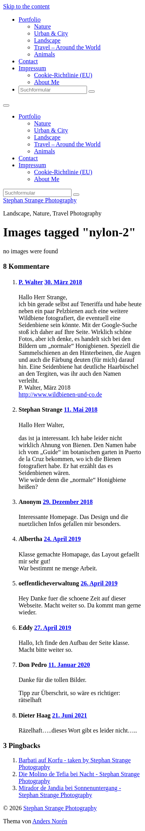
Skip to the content (26, 6)
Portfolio (30, 19)
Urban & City (51, 33)
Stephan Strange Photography (40, 200)
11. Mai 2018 (80, 409)
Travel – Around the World (67, 47)
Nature (42, 26)
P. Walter (31, 282)
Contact (28, 61)
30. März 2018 (63, 282)
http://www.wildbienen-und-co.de (60, 394)
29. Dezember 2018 (68, 502)
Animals (44, 54)
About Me (46, 82)
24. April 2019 (62, 539)
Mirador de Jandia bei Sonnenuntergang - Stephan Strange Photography (70, 791)
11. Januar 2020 (69, 664)
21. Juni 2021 (69, 715)
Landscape (47, 40)
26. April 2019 (99, 583)
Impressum (32, 68)
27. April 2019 (52, 627)
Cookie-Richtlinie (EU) (63, 75)
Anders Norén (49, 821)
